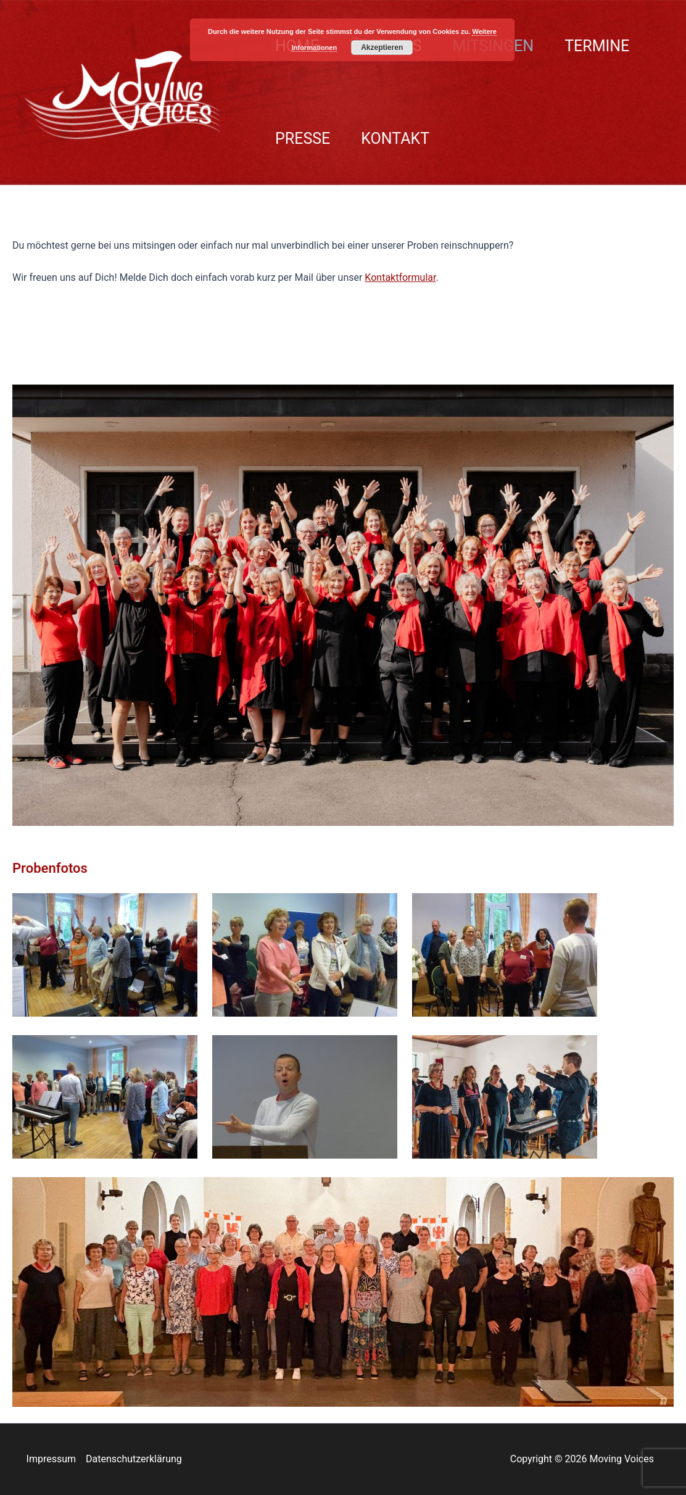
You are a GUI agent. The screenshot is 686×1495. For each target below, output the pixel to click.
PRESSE (302, 139)
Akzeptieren (382, 47)
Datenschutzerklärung (134, 1459)
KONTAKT (395, 139)
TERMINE (596, 46)
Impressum (51, 1459)
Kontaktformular (400, 277)
